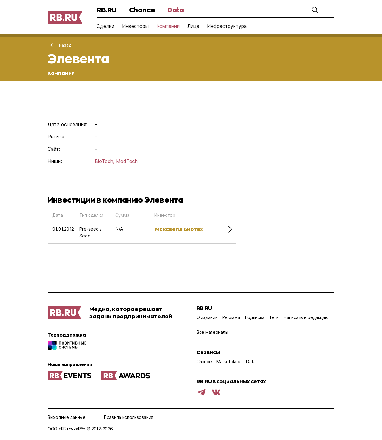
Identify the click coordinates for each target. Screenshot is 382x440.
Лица (193, 26)
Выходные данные (67, 417)
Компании (168, 26)
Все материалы (212, 332)
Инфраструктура (227, 26)
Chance (142, 9)
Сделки (105, 26)
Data (175, 9)
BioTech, (104, 161)
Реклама (231, 317)
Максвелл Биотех (179, 229)
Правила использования (128, 417)
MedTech (127, 161)
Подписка (255, 317)
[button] (315, 10)
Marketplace (228, 361)
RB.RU (107, 9)
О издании (207, 317)
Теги (274, 317)
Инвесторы (135, 26)
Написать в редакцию (306, 317)
